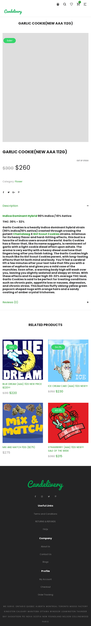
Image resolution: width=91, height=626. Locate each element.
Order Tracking (45, 594)
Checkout (46, 586)
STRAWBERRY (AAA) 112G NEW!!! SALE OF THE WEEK (66, 449)
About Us (45, 546)
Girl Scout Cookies (46, 234)
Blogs (46, 561)
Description (10, 206)
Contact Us (45, 554)
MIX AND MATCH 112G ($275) (19, 447)
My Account (45, 579)
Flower (18, 181)
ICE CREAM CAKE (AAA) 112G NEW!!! (68, 386)
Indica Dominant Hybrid (20, 216)
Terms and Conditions (45, 513)
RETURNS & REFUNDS (45, 521)
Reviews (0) (10, 302)
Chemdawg (21, 234)
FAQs (45, 529)
